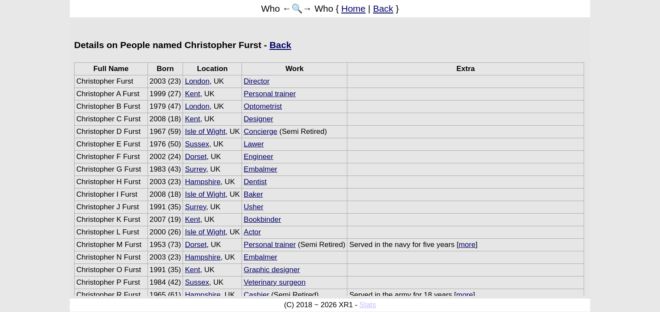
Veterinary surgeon (275, 282)
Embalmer (260, 169)
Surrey (195, 169)
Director (257, 81)
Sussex (197, 144)
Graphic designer (272, 270)
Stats (367, 305)
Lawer (254, 144)
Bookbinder (262, 219)
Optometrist (263, 106)
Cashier (256, 295)
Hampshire (202, 182)
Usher (253, 207)
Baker (253, 194)
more (467, 244)
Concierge (261, 131)
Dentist (255, 182)
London (197, 81)
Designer (258, 119)
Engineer (258, 157)
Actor (252, 232)
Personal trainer (270, 94)
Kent (192, 94)
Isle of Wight (205, 131)
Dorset (195, 157)
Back (383, 8)
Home (353, 8)
